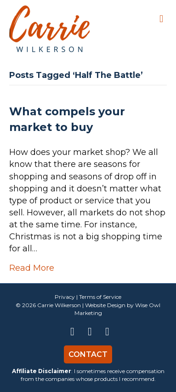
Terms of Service (100, 296)
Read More (31, 268)
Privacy (65, 296)
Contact (88, 354)
